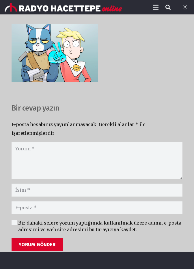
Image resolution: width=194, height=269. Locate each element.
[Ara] (168, 7)
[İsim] (97, 190)
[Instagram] (184, 7)
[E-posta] (97, 207)
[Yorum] (97, 160)
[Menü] (155, 7)
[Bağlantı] (63, 7)
